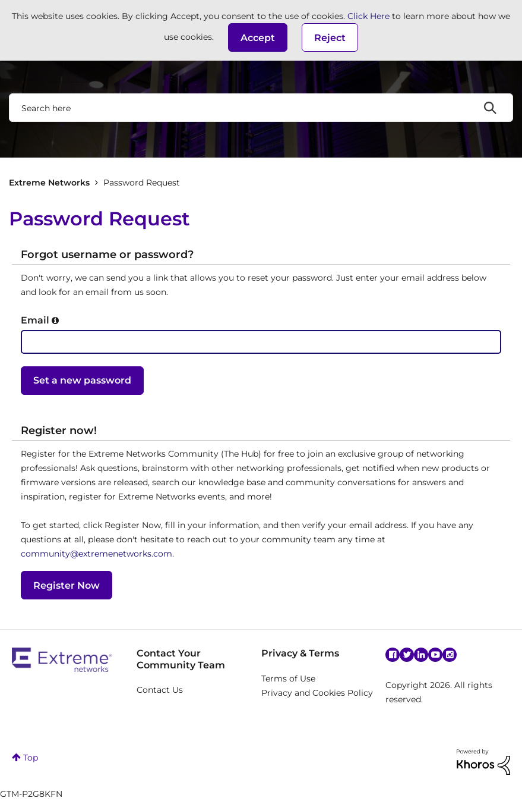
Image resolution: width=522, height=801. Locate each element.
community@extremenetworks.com (96, 553)
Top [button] (30, 757)
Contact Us (160, 689)
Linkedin (421, 655)
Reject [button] (330, 37)
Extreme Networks (49, 182)
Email (35, 320)
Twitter (407, 655)
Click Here (368, 16)
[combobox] (261, 107)
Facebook (392, 655)
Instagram (449, 655)
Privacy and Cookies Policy (317, 692)
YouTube (435, 655)
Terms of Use (288, 678)
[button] (257, 37)
